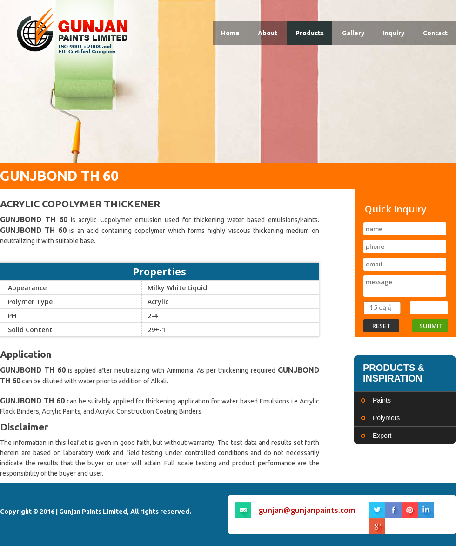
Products (309, 33)
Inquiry (394, 33)
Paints (382, 400)
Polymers (386, 418)
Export (382, 435)
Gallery (353, 33)
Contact (435, 33)
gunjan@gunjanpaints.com (306, 510)
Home (230, 33)
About (267, 33)
